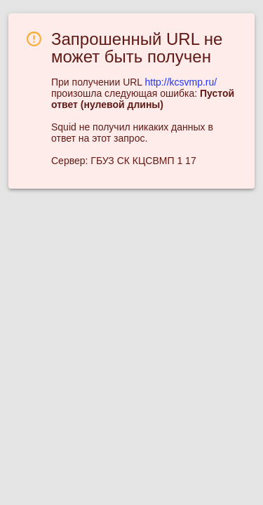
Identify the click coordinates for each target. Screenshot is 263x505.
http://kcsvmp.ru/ (181, 82)
